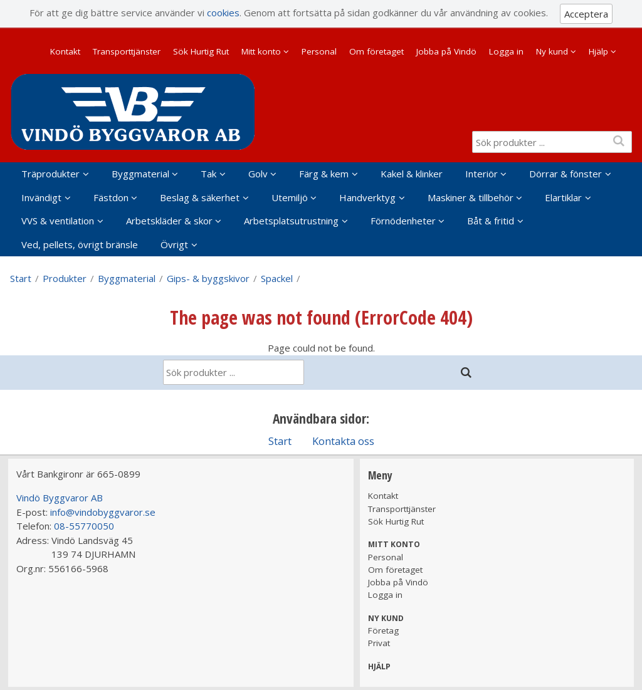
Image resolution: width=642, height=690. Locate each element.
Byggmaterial (140, 173)
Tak (208, 173)
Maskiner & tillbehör (470, 197)
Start (20, 278)
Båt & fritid (490, 220)
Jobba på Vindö (446, 51)
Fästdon (111, 197)
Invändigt (41, 197)
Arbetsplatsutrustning (291, 220)
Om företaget (376, 51)
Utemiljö (289, 197)
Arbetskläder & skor (169, 220)
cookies (223, 12)
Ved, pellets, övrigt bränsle (79, 244)
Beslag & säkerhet (199, 197)
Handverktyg (367, 197)
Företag (383, 630)
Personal (319, 51)
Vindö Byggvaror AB (59, 497)
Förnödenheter (403, 220)
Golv (258, 173)
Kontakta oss (343, 441)
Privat (379, 643)
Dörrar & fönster (565, 173)
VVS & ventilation (57, 220)
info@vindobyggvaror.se (102, 512)
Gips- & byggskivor (208, 278)
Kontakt (65, 51)
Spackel (277, 278)
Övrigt (174, 244)
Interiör (481, 173)
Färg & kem (324, 173)
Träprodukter (50, 173)
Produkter (65, 278)
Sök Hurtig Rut (201, 51)
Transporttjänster (126, 51)
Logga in (506, 51)
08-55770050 (84, 526)
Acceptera (586, 14)
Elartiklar (563, 197)
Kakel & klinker (412, 173)
